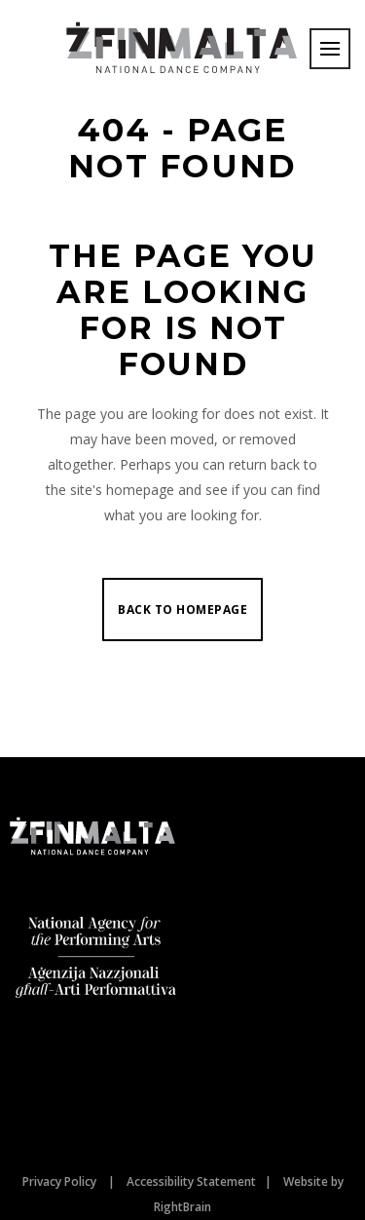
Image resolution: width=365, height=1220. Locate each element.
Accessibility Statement (191, 1181)
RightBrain (182, 1207)
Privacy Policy (59, 1181)
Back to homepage (182, 609)
